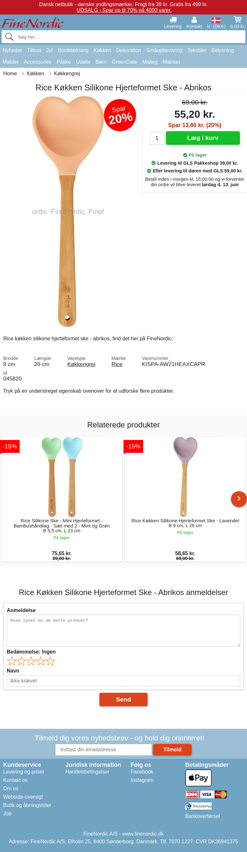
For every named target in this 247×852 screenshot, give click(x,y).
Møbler (11, 62)
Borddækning (73, 50)
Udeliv (83, 62)
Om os (10, 788)
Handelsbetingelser (87, 771)
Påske (64, 62)
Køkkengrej (81, 364)
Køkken (102, 50)
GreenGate (124, 62)
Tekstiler (197, 50)
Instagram (142, 780)
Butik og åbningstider (27, 805)
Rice (117, 364)
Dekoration (128, 50)
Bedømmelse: (31, 652)
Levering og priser (23, 771)
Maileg (150, 62)
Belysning (222, 50)
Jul (49, 50)
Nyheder (12, 50)
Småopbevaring (164, 50)
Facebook (142, 771)
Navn (13, 670)
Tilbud (34, 50)
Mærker (171, 62)
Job (7, 813)
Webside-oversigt (23, 797)
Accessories (37, 62)
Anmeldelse (21, 610)
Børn (101, 62)
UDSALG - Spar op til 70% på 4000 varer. (124, 10)
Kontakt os (15, 780)
